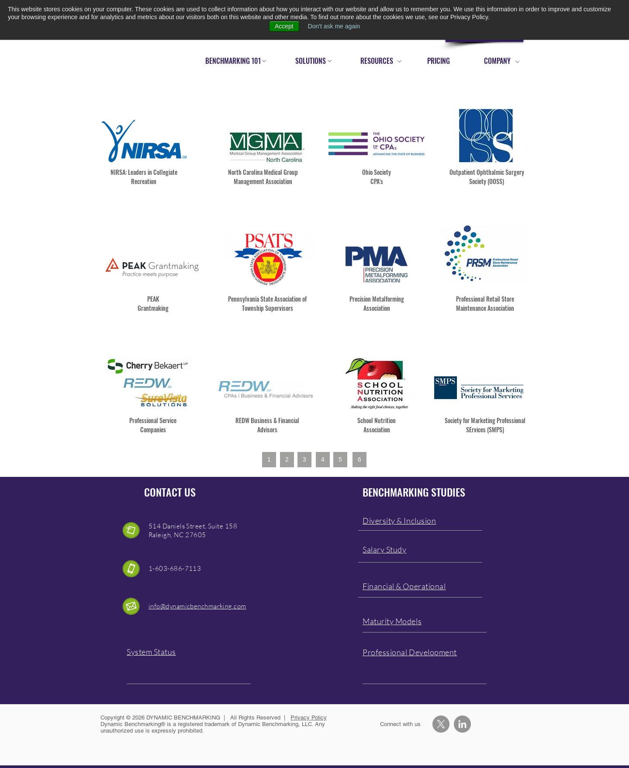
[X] (440, 724)
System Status (151, 652)
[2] (287, 459)
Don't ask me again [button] (334, 26)
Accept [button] (284, 26)
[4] (323, 459)
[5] (340, 459)
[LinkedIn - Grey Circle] (462, 724)
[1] (269, 459)
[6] (359, 459)
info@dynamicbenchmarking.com (197, 606)
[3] (304, 459)
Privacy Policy (308, 717)
